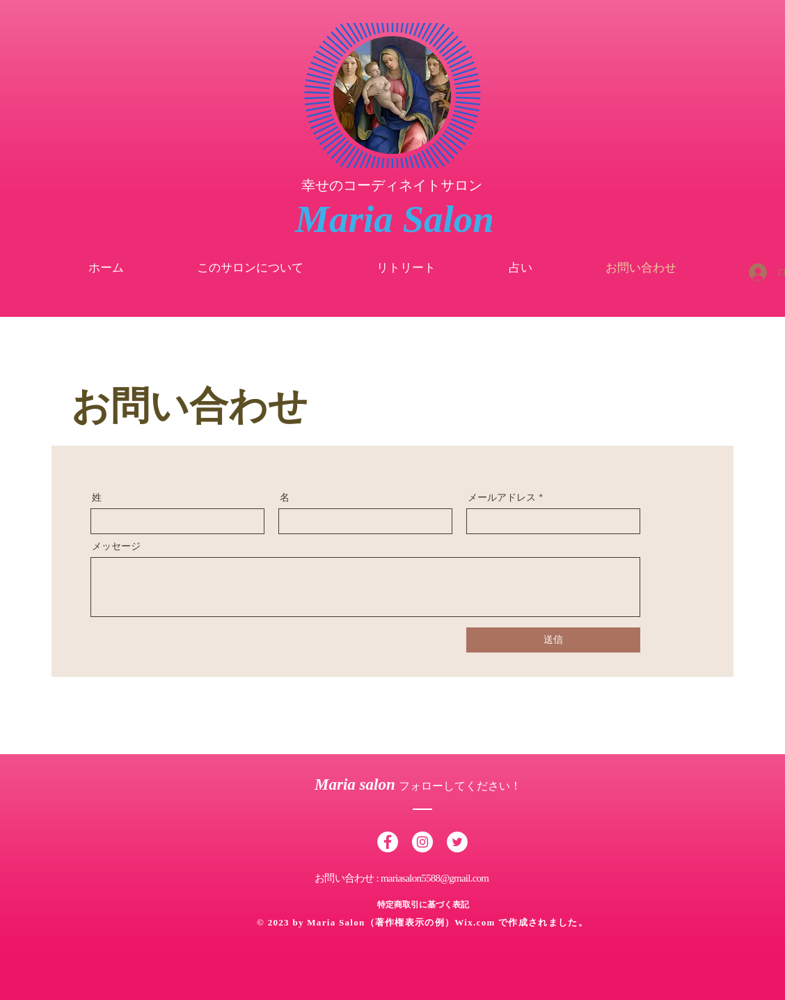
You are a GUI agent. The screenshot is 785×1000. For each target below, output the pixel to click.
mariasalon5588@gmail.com (435, 878)
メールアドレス (502, 497)
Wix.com (476, 922)
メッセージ (116, 546)
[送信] (553, 640)
